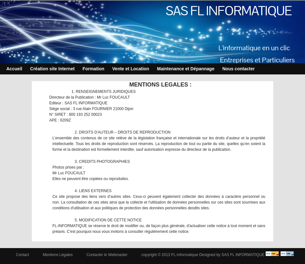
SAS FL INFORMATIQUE (229, 11)
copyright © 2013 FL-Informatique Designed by (180, 255)
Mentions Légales (58, 255)
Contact (22, 255)
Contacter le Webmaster (106, 255)
